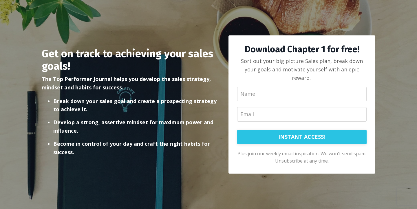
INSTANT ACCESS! (301, 136)
